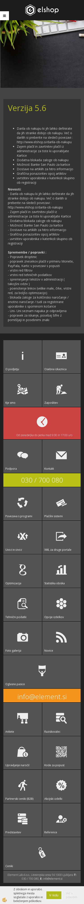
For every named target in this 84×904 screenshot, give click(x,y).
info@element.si (42, 696)
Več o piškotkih (71, 895)
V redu (53, 895)
